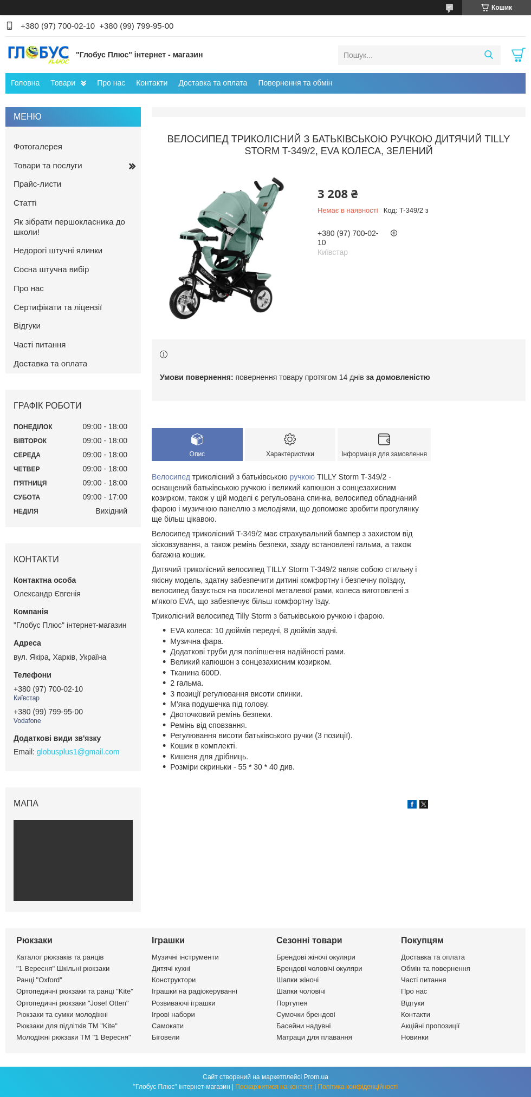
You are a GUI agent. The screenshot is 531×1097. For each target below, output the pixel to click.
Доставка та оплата (212, 82)
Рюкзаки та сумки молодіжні (62, 1014)
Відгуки (27, 325)
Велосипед (171, 476)
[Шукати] (488, 55)
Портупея (291, 1003)
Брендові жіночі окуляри (315, 957)
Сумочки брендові (305, 1014)
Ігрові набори (173, 1014)
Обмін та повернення (435, 968)
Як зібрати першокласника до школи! (69, 227)
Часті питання (40, 344)
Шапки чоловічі (301, 991)
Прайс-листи (37, 183)
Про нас (111, 82)
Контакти (151, 82)
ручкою (302, 476)
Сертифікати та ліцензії (58, 307)
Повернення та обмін (295, 82)
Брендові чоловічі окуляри (319, 968)
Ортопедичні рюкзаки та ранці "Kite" (74, 991)
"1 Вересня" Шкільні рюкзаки (62, 968)
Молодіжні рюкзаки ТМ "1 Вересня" (73, 1037)
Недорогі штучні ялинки (58, 250)
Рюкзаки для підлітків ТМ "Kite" (67, 1026)
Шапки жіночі (297, 980)
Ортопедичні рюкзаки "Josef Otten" (72, 1003)
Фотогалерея (38, 146)
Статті (25, 202)
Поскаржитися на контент (273, 1087)
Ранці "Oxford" (39, 980)
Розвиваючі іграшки (184, 1003)
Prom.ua (316, 1077)
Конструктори (174, 980)
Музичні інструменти (185, 957)
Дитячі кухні (171, 968)
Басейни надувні (303, 1026)
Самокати (168, 1026)
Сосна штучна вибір (51, 269)
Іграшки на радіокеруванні (194, 991)
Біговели (166, 1037)
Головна (25, 82)
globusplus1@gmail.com (78, 751)
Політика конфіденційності (358, 1087)
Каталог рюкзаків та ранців (60, 957)
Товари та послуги (48, 165)
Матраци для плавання (314, 1037)
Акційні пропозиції (430, 1026)
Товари (62, 82)
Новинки (415, 1037)
